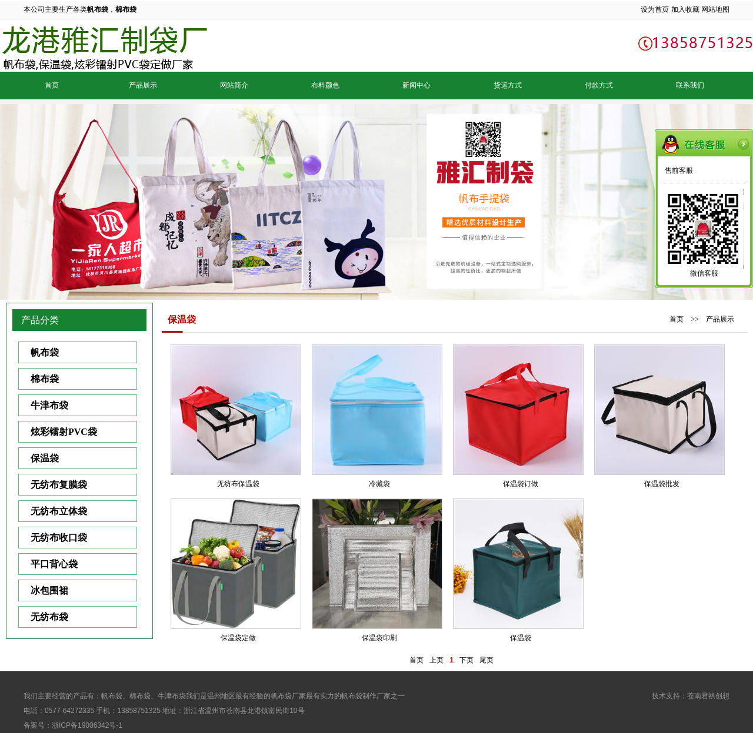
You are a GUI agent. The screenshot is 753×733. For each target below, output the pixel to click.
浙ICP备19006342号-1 (87, 725)
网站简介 (234, 85)
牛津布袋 (49, 405)
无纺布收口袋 (59, 538)
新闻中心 (416, 85)
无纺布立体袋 (59, 511)
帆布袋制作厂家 (366, 696)
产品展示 (143, 85)
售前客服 (679, 170)
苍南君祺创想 (708, 696)
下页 (466, 660)
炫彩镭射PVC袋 (64, 432)
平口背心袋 (54, 564)
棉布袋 (45, 379)
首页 (52, 85)
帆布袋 (45, 352)
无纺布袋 (49, 617)
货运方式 (508, 85)
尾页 (486, 660)
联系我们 (690, 85)
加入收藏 (685, 9)
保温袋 (45, 458)
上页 (436, 660)
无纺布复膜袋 (59, 485)
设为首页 (655, 9)
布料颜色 (325, 85)
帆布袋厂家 (288, 696)
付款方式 (599, 85)
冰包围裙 (49, 590)
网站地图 (715, 9)
